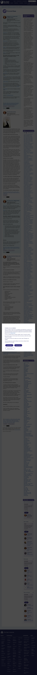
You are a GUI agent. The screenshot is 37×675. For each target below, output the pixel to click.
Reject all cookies (18, 345)
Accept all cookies (9, 345)
